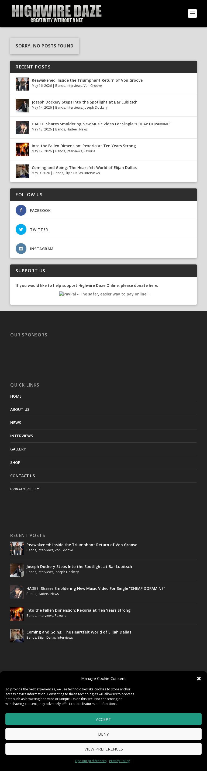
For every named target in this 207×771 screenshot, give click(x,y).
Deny (103, 734)
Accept (103, 719)
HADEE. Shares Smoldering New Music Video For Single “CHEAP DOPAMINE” (101, 123)
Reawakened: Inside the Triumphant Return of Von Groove (87, 80)
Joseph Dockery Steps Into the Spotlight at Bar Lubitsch (84, 102)
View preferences (103, 749)
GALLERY (18, 449)
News (83, 129)
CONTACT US (22, 475)
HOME (16, 396)
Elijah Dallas (74, 173)
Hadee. (72, 129)
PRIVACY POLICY (24, 488)
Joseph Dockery (96, 107)
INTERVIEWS (21, 435)
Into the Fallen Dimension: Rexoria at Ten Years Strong (84, 145)
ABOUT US (19, 409)
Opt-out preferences (90, 761)
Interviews (74, 85)
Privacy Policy (119, 761)
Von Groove (93, 85)
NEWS (15, 422)
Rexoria (89, 151)
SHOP (15, 462)
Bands (60, 85)
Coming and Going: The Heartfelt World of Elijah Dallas (85, 167)
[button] (199, 678)
